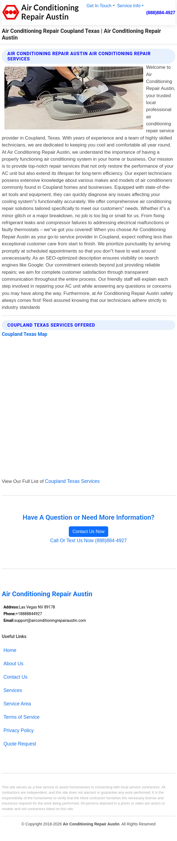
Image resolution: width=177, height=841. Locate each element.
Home (9, 650)
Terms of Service (21, 717)
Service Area (17, 703)
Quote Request (19, 744)
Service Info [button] (128, 5)
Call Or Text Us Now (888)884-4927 (88, 540)
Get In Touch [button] (99, 5)
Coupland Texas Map (24, 334)
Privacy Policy (18, 730)
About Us (13, 663)
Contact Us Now (88, 531)
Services (12, 690)
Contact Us (15, 677)
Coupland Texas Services (72, 481)
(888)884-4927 (160, 12)
